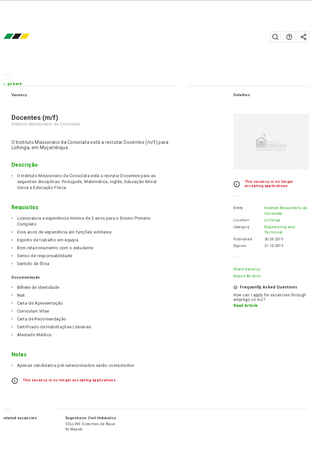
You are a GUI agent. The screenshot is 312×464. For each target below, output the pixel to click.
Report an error (247, 276)
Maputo (76, 429)
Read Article (245, 305)
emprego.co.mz (26, 36)
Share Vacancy (247, 269)
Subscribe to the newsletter (303, 36)
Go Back (14, 84)
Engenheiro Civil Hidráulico (90, 418)
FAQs (289, 36)
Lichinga (272, 220)
